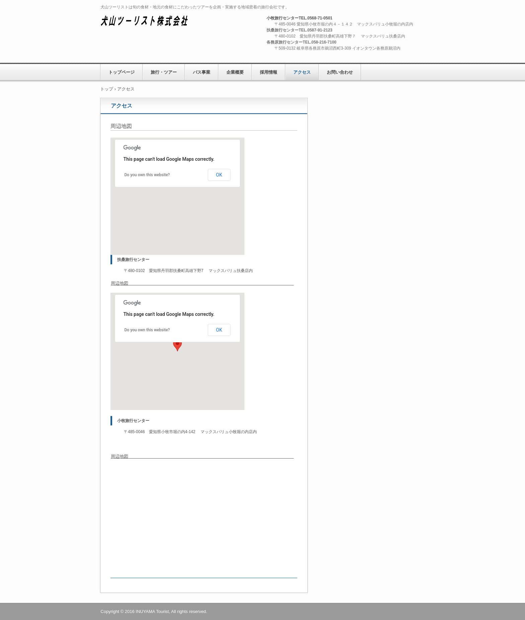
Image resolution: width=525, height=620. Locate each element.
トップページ (121, 72)
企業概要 (235, 72)
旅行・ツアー (164, 72)
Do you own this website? (147, 175)
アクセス (302, 72)
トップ (106, 88)
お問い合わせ (340, 72)
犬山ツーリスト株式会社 (149, 22)
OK (219, 175)
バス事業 (201, 72)
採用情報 (268, 72)
